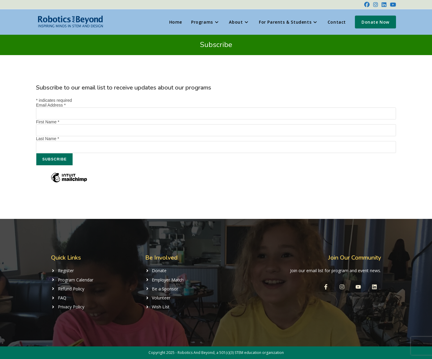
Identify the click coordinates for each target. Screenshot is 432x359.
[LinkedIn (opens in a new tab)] (384, 4)
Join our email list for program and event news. (335, 270)
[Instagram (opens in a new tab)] (375, 4)
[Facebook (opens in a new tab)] (366, 4)
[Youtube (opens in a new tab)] (392, 4)
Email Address (51, 105)
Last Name (47, 138)
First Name (47, 121)
